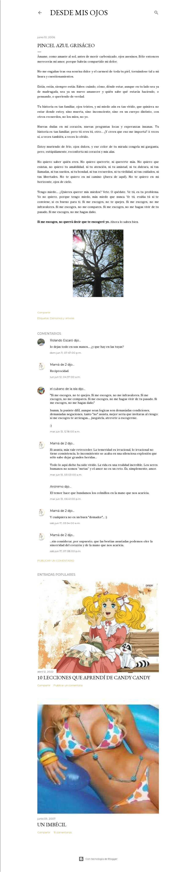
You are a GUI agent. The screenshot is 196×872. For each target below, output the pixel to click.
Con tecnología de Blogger (98, 858)
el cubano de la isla (63, 389)
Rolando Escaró (61, 340)
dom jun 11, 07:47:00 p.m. (66, 352)
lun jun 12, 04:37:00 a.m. (65, 376)
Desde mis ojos (79, 12)
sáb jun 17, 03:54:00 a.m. (65, 523)
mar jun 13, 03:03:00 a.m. (66, 474)
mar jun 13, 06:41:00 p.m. (65, 498)
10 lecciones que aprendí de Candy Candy (93, 677)
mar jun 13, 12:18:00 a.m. (65, 431)
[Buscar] (156, 12)
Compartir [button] (43, 312)
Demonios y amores (62, 318)
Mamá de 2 (58, 364)
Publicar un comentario (55, 560)
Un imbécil (51, 824)
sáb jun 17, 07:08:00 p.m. (65, 551)
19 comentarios (63, 832)
